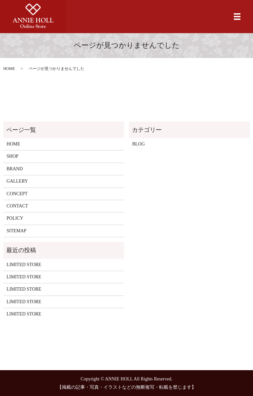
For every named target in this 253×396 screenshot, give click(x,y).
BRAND (15, 168)
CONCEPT (17, 193)
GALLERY (17, 181)
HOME (9, 68)
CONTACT (17, 205)
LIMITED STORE (24, 264)
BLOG (138, 143)
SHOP (13, 156)
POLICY (15, 218)
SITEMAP (16, 230)
